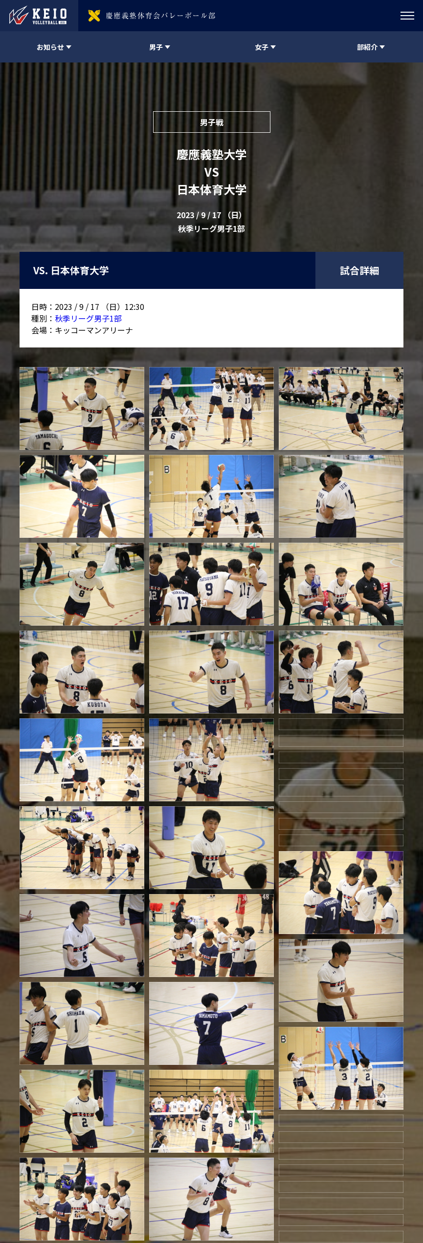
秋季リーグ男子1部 (88, 318)
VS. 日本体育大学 (71, 270)
